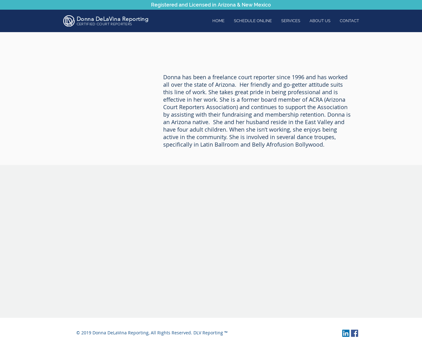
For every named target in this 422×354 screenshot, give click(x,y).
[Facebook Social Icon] (354, 333)
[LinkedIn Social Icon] (345, 333)
